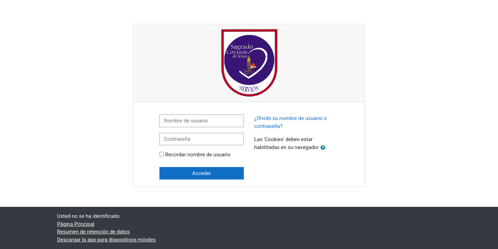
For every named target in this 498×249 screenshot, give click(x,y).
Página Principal (75, 224)
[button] (324, 148)
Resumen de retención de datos (93, 232)
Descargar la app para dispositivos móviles (106, 240)
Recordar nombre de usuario (198, 154)
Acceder (201, 173)
